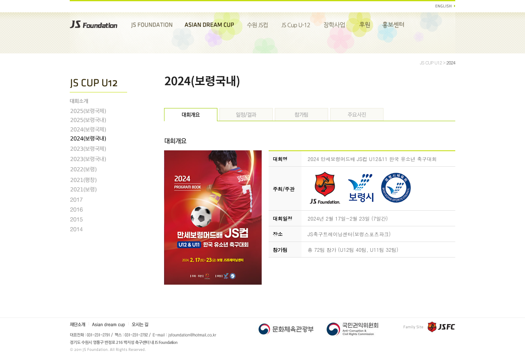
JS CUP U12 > (433, 63)
